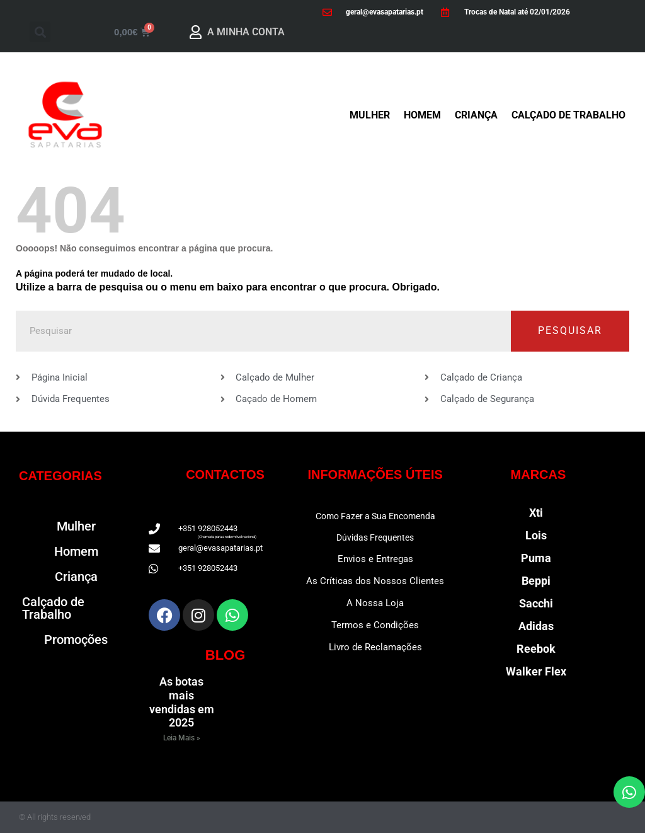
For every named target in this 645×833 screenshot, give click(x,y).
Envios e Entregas (375, 559)
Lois (536, 535)
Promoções (76, 639)
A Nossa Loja (375, 603)
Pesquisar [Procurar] (570, 330)
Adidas (536, 626)
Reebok (536, 648)
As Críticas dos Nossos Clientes (375, 581)
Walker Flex (536, 671)
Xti (536, 512)
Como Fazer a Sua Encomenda (375, 516)
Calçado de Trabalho (568, 115)
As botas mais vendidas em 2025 (181, 702)
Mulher (370, 115)
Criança (476, 115)
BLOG (225, 655)
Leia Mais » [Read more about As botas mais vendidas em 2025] (181, 737)
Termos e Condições (375, 625)
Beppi (536, 580)
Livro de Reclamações (375, 647)
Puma (536, 558)
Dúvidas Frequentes (375, 537)
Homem (422, 115)
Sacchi (536, 603)
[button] (40, 31)
